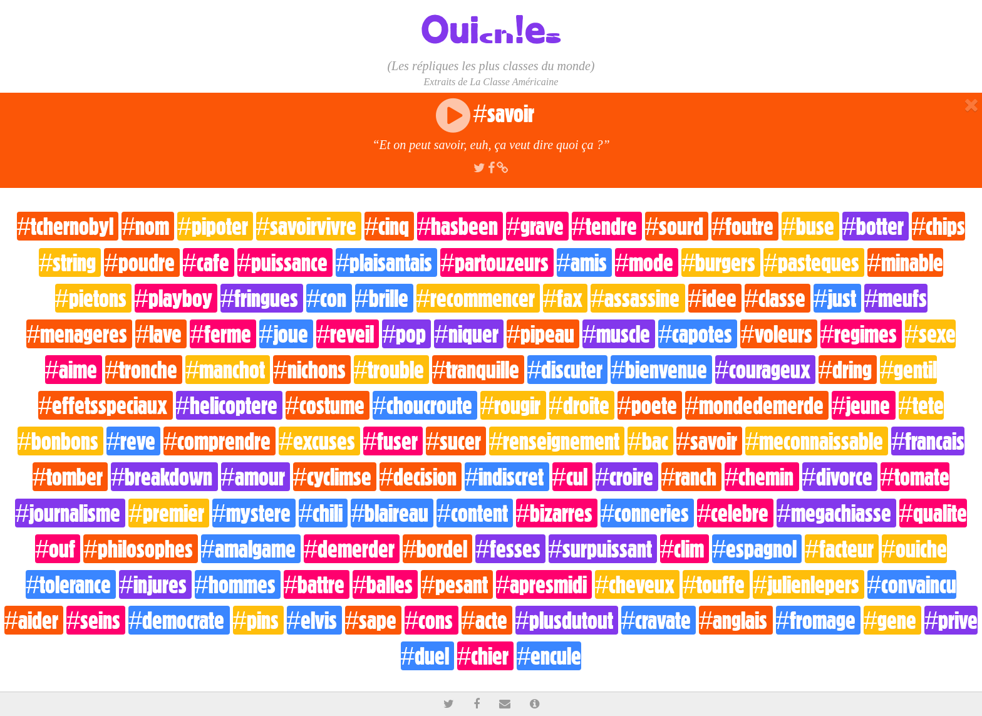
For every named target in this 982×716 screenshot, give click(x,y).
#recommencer (478, 298)
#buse (810, 226)
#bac (650, 441)
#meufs (895, 298)
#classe (777, 298)
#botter (875, 226)
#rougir (512, 405)
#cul (572, 476)
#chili (323, 513)
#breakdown (164, 476)
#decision (421, 476)
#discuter (567, 369)
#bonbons (60, 441)
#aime (73, 369)
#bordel (437, 548)
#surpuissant (603, 548)
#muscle (618, 333)
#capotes (697, 333)
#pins (258, 620)
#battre (316, 584)
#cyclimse (334, 476)
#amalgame (251, 548)
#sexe (930, 333)
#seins (95, 620)
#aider (33, 620)
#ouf (57, 548)
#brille (384, 298)
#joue (286, 333)
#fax (565, 298)
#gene (892, 620)
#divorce (839, 476)
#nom (147, 226)
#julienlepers (808, 584)
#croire (627, 476)
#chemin (762, 476)
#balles (385, 584)
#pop (406, 333)
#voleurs (778, 333)
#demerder (352, 548)
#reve (133, 441)
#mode (646, 262)
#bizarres (556, 513)
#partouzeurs (496, 262)
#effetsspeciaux (105, 405)
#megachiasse (836, 513)
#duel (427, 655)
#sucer (456, 441)
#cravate (658, 620)
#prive (951, 620)
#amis (584, 262)
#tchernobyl (67, 226)
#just (837, 298)
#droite (581, 405)
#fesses (510, 548)
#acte (487, 620)
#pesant (456, 584)
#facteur (841, 548)
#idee (715, 298)
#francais (927, 441)
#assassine (638, 298)
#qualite (933, 513)
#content (474, 513)
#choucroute (425, 405)
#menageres (79, 333)
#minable (905, 262)
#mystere (254, 513)
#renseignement (556, 441)
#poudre (141, 262)
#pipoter (214, 226)
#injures (155, 584)
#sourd (676, 226)
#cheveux (637, 584)
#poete (650, 405)
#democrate (178, 620)
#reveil (347, 333)
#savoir (709, 441)
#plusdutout (566, 620)
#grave (537, 226)
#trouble (391, 369)
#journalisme (70, 513)
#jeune (863, 405)
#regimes (861, 333)
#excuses (319, 441)
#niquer (468, 333)
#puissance (285, 262)
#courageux (765, 369)
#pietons (93, 298)
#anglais (735, 620)
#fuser (393, 441)
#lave (161, 333)
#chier (485, 655)
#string (70, 262)
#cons (431, 620)
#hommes (238, 584)
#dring (848, 369)
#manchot (227, 369)
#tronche (143, 369)
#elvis (314, 620)
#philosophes (140, 548)
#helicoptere (229, 405)
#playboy (176, 298)
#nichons (311, 369)
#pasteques (813, 262)
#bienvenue (661, 369)
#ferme (223, 333)
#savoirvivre (308, 226)
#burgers (720, 262)
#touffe (716, 584)
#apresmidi (544, 584)
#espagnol (757, 548)
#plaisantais (386, 262)
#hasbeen (460, 226)
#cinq (389, 226)
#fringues (261, 298)
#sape (373, 620)
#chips (938, 226)
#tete (921, 405)
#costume (328, 405)
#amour (255, 476)
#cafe (208, 262)
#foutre (744, 226)
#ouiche (914, 548)
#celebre (735, 513)
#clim (684, 548)
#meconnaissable (816, 441)
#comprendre (219, 441)
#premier (168, 513)
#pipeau (543, 333)
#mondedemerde (757, 405)
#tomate (915, 476)
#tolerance (71, 584)
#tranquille (478, 369)
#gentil (908, 369)
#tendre (607, 226)
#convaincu (911, 584)
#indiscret (507, 476)
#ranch (691, 476)
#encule (549, 655)
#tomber (70, 476)
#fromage (818, 620)
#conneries (647, 513)
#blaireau (392, 513)
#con (328, 298)
